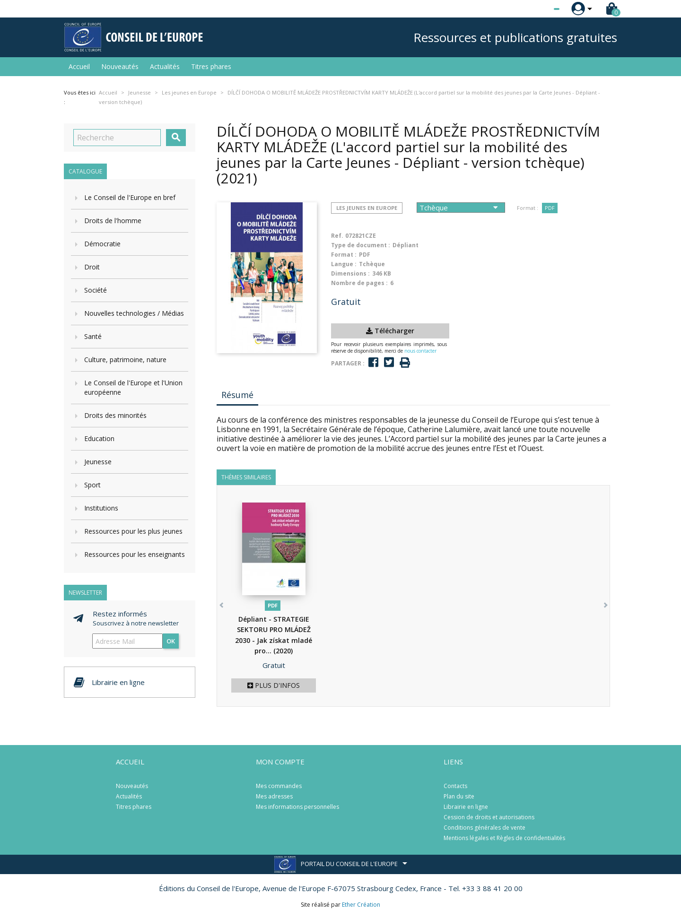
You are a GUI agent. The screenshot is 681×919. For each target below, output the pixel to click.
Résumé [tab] (237, 394)
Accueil (79, 66)
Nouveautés (120, 66)
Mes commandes (279, 786)
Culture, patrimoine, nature (125, 359)
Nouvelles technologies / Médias (134, 313)
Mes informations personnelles (297, 807)
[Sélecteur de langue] (537, 9)
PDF (550, 207)
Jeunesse (98, 461)
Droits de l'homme (112, 220)
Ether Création (361, 905)
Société (95, 290)
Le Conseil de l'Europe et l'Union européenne (133, 387)
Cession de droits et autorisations (489, 817)
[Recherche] (117, 137)
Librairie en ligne (466, 807)
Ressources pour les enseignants (134, 554)
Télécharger (390, 330)
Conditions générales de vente (484, 828)
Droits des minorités (115, 415)
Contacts (455, 786)
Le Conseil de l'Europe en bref (129, 197)
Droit (92, 266)
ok (170, 641)
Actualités (165, 66)
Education (99, 438)
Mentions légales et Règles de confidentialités (504, 838)
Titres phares (211, 66)
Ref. (337, 236)
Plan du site (459, 796)
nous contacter (420, 350)
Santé (93, 336)
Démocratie (102, 243)
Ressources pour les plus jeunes (133, 531)
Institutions (101, 507)
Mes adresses (274, 796)
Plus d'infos (273, 685)
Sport (92, 484)
